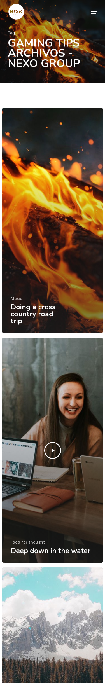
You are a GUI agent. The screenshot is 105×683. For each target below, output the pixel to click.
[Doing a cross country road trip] (52, 220)
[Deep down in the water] (52, 450)
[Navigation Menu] (94, 12)
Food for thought (28, 542)
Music (16, 298)
